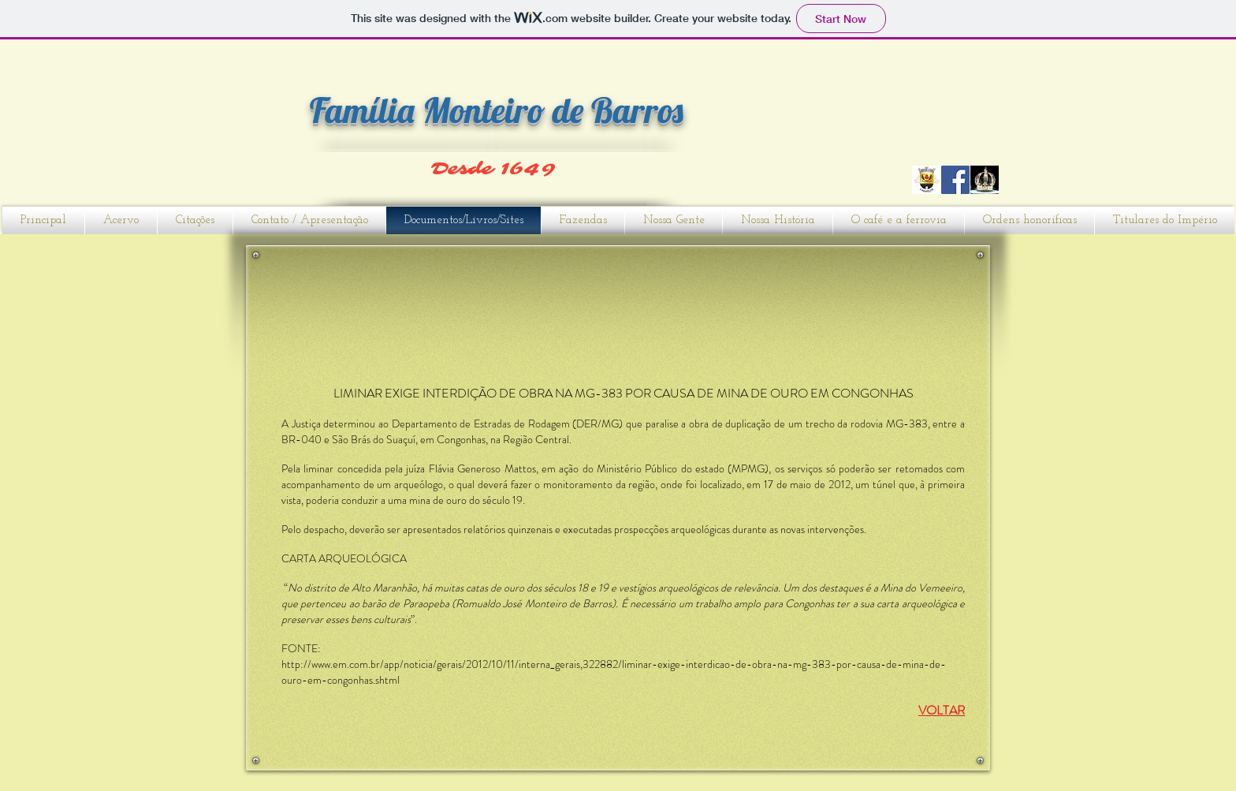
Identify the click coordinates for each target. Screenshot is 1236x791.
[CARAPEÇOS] (926, 180)
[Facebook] (955, 180)
